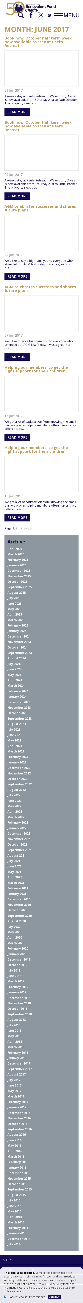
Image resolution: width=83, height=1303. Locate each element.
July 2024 (13, 664)
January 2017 (16, 1107)
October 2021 (17, 844)
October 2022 (17, 779)
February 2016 (17, 1162)
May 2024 (14, 675)
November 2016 (19, 1118)
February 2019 (17, 987)
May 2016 (14, 1146)
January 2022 (16, 828)
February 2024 (17, 691)
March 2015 (15, 1222)
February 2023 (17, 757)
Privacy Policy (54, 1284)
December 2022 (18, 768)
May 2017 (14, 1091)
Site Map (9, 1260)
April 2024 (14, 680)
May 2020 (14, 932)
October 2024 (17, 647)
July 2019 (13, 970)
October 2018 (17, 1009)
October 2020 (17, 910)
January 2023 (16, 762)
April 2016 (14, 1151)
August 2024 (16, 658)
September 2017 (19, 1069)
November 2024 (19, 642)
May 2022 (14, 806)
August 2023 (16, 724)
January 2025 (16, 631)
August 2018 (16, 1020)
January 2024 (16, 697)
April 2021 (14, 877)
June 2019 (14, 976)
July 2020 (13, 927)
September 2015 (19, 1189)
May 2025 (14, 609)
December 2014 (18, 1239)
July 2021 (13, 861)
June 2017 (14, 1085)
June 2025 (14, 604)
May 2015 (14, 1211)
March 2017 (15, 1096)
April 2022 (14, 811)
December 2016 (18, 1113)
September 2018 (19, 1014)
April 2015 (14, 1217)
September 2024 (19, 653)
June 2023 (14, 735)
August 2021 (16, 855)
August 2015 (16, 1195)
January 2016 (16, 1168)
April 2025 (14, 614)
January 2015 (16, 1233)
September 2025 (19, 587)
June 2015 (14, 1206)
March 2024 (15, 686)
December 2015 (18, 1173)
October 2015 (17, 1184)
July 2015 (13, 1200)
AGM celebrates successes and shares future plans (40, 208)
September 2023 (19, 719)
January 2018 (16, 1058)
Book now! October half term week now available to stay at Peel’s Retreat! (38, 42)
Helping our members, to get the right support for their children (36, 369)
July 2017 (13, 1080)
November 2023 (19, 708)
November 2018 (19, 1003)
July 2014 (13, 1244)
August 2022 (16, 790)
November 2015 (19, 1179)
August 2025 (16, 593)
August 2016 (16, 1135)
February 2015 (17, 1228)
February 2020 (17, 948)
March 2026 (15, 554)
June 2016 (14, 1140)
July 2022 (13, 795)
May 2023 (14, 740)
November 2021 (19, 839)
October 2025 (17, 582)
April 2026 (14, 549)
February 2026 (17, 560)
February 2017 (17, 1102)
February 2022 (17, 822)
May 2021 (14, 872)
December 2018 (18, 998)
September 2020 (19, 916)
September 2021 (19, 850)
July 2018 (13, 1025)
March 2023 (15, 751)
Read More (17, 112)
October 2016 (17, 1124)
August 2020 (16, 921)
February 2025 (17, 625)
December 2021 (18, 833)
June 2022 (14, 801)
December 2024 (18, 636)
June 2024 (14, 669)
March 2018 (15, 1047)
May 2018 (14, 1036)
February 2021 (17, 888)
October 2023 (17, 713)
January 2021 (16, 894)
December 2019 (18, 959)
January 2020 (16, 954)
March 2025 (15, 620)
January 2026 (16, 565)
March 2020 (15, 943)
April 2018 (14, 1042)
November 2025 (19, 576)
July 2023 (13, 730)
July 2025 (13, 598)
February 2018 (17, 1053)
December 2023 (18, 702)
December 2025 (18, 571)
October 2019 (17, 965)
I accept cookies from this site (25, 1297)
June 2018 (14, 1031)
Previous (27, 528)
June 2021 (14, 866)
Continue (54, 1296)
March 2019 (15, 981)
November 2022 (19, 773)
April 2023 (14, 746)
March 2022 (15, 817)
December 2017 (18, 1063)
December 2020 (18, 899)
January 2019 (16, 992)
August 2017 (16, 1074)
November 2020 (19, 905)
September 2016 (19, 1129)
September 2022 (19, 784)
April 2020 (14, 937)
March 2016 (15, 1157)
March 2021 (15, 883)
